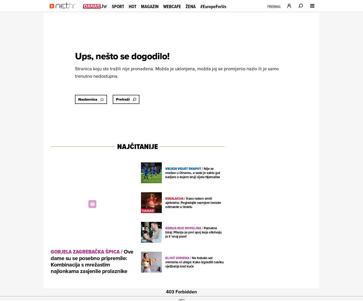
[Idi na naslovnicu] (64, 10)
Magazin (150, 6)
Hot (132, 6)
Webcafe (172, 6)
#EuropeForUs (213, 6)
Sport (118, 6)
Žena (191, 6)
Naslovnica (91, 99)
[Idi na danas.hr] (95, 6)
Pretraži (126, 99)
